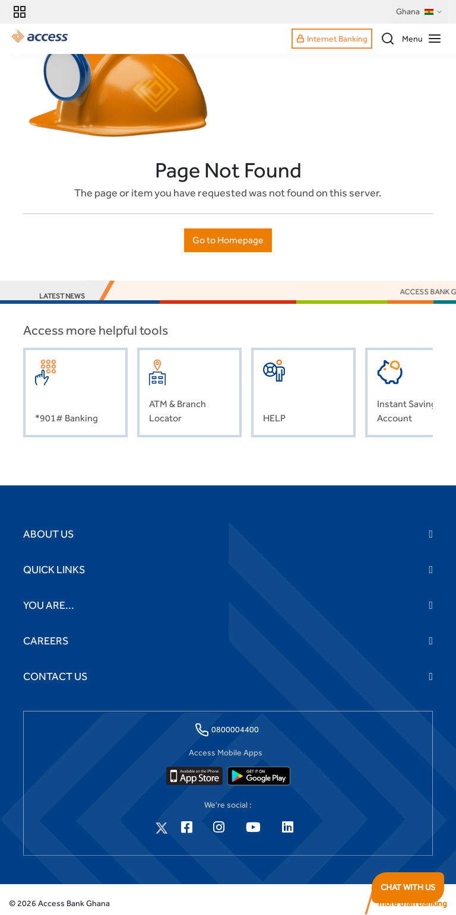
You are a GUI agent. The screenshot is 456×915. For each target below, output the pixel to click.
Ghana (419, 12)
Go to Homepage (228, 240)
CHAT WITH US (408, 887)
